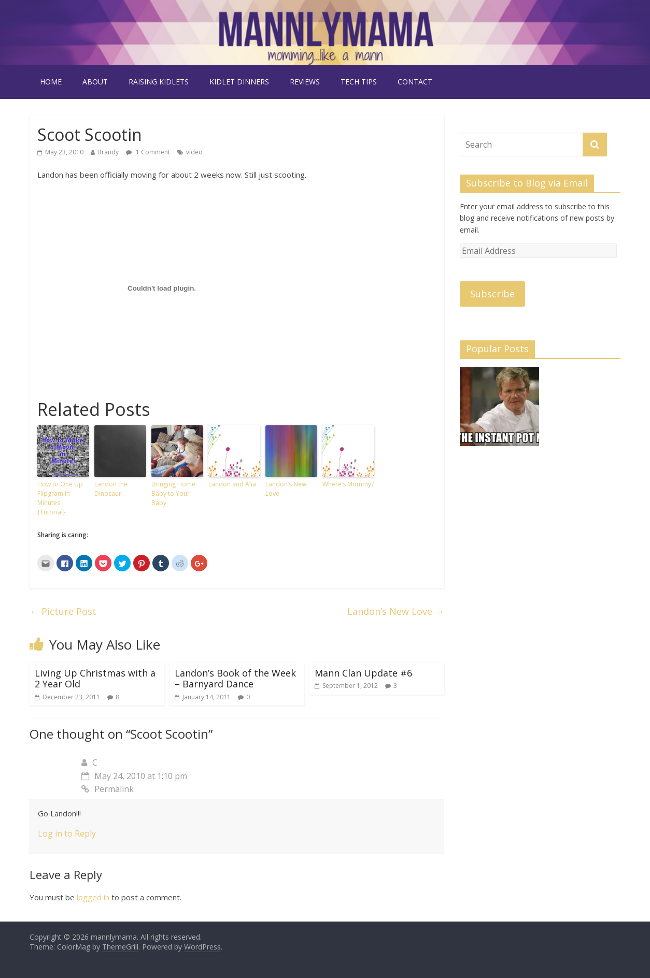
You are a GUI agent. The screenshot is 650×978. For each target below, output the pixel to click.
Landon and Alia (232, 484)
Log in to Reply (67, 833)
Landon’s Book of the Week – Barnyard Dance (235, 679)
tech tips (359, 82)
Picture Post (63, 611)
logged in (93, 897)
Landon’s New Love (285, 489)
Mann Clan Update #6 (363, 673)
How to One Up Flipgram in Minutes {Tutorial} (60, 498)
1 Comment (148, 152)
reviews (305, 82)
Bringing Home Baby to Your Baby (173, 493)
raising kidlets (159, 82)
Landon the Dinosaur (111, 489)
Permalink (107, 789)
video (194, 152)
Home (51, 82)
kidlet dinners (239, 82)
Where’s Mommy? (348, 484)
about (95, 82)
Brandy (108, 152)
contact (415, 82)
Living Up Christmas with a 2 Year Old (95, 679)
